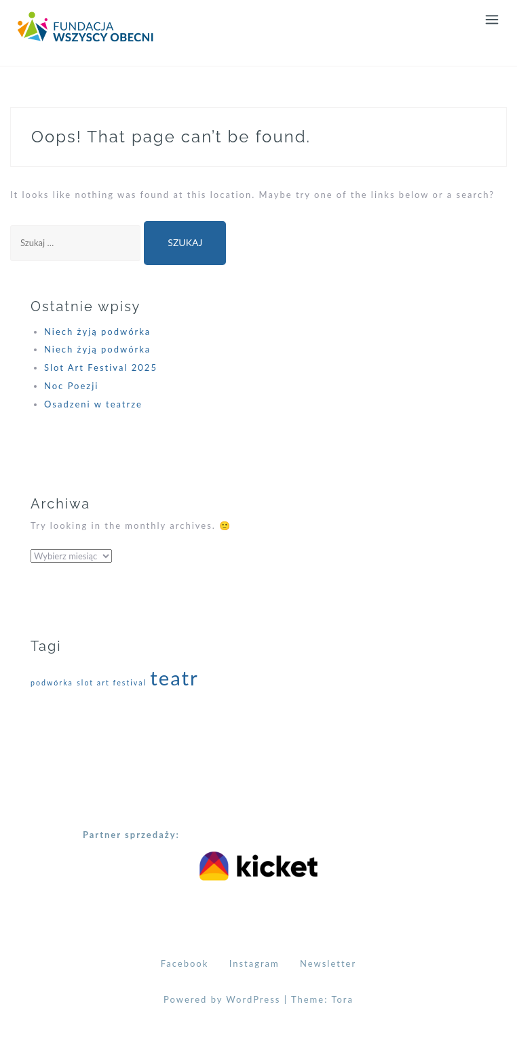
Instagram (254, 963)
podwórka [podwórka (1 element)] (52, 682)
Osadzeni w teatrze (93, 404)
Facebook (184, 963)
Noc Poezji (71, 385)
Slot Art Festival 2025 (100, 367)
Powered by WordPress (222, 999)
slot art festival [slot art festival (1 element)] (112, 682)
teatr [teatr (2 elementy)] (174, 678)
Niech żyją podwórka (97, 331)
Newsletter (328, 963)
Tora (342, 999)
